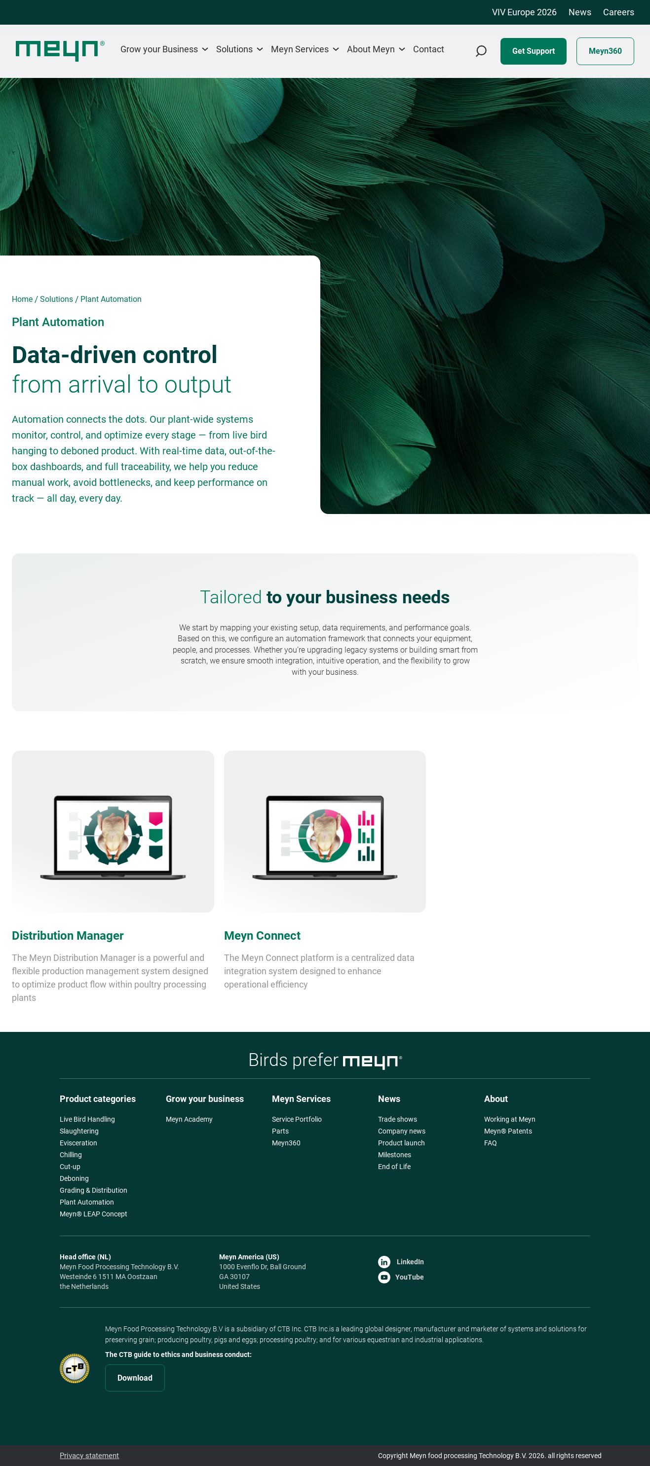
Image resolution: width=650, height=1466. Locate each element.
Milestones (394, 1155)
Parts (280, 1131)
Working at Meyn (509, 1119)
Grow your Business (164, 49)
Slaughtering (79, 1131)
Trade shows (397, 1119)
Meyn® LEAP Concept (93, 1214)
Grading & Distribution (93, 1190)
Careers (618, 12)
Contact (428, 49)
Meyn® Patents (508, 1131)
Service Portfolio (297, 1119)
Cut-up (70, 1167)
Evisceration (78, 1143)
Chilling (71, 1155)
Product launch (401, 1143)
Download (135, 1378)
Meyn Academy (189, 1119)
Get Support (533, 51)
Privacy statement (87, 1456)
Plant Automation (87, 1202)
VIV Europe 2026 (524, 12)
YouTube (401, 1277)
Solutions (239, 49)
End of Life (394, 1167)
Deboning (74, 1178)
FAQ (490, 1143)
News (580, 12)
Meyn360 (605, 51)
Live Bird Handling (87, 1119)
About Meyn (376, 49)
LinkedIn (401, 1262)
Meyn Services (305, 49)
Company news (401, 1131)
